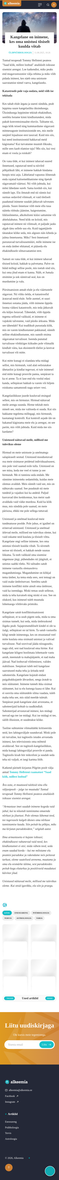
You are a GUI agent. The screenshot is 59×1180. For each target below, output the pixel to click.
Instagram (12, 1101)
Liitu (46, 1044)
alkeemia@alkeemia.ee (18, 1090)
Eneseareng (21, 913)
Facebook (12, 1096)
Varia (39, 918)
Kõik (7, 913)
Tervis (8, 918)
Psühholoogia (41, 913)
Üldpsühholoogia (20, 53)
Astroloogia (24, 918)
